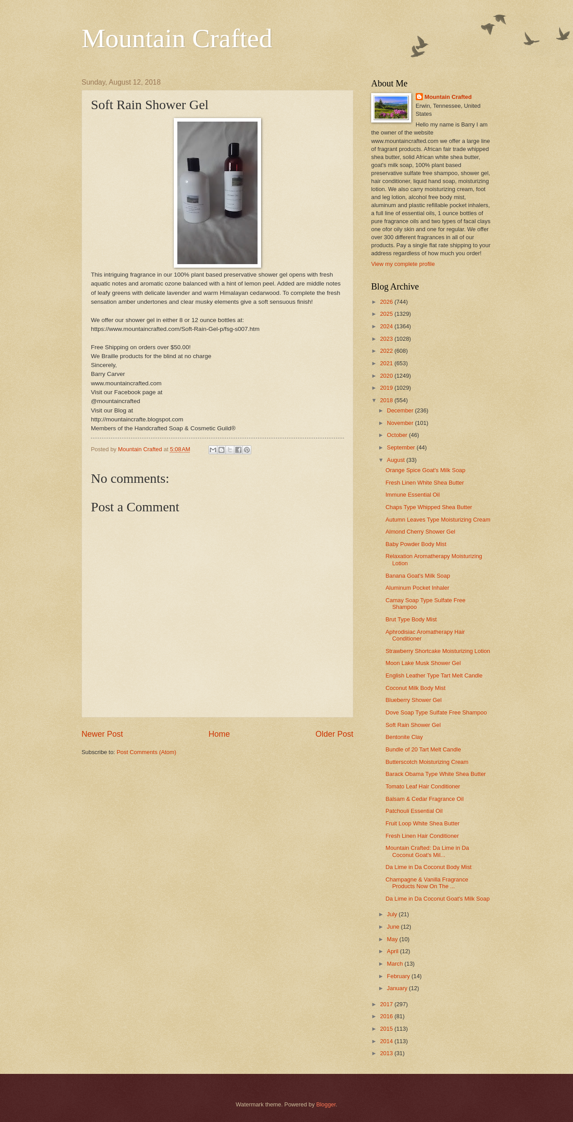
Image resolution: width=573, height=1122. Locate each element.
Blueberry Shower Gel (413, 700)
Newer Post (102, 734)
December (401, 410)
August (396, 460)
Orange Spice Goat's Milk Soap (425, 470)
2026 (387, 301)
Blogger (326, 1104)
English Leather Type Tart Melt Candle (434, 675)
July (392, 914)
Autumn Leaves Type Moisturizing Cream (437, 519)
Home (219, 734)
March (395, 963)
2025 (387, 313)
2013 (387, 1053)
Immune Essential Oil (412, 494)
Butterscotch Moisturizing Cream (426, 762)
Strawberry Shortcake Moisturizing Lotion (437, 651)
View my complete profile (403, 264)
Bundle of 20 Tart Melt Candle (423, 749)
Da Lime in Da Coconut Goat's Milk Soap (437, 898)
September (402, 447)
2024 (387, 326)
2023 (387, 338)
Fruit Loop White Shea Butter (422, 823)
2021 (387, 363)
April (393, 951)
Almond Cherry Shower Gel (420, 531)
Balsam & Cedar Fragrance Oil (424, 799)
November (401, 423)
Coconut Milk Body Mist (415, 688)
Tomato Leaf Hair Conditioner (422, 786)
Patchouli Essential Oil (413, 811)
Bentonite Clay (404, 737)
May (393, 939)
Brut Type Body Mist (411, 619)
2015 (387, 1028)
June (394, 926)
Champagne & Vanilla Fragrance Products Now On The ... (426, 882)
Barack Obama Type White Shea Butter (435, 774)
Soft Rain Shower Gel (413, 725)
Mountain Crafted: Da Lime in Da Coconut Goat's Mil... (427, 851)
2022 (387, 350)
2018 (387, 400)
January (398, 988)
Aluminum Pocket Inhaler (417, 587)
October (398, 435)
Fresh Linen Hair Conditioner (422, 835)
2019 (387, 387)
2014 (387, 1041)
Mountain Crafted (177, 38)
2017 (387, 1004)
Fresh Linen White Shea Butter (424, 482)
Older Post (334, 734)
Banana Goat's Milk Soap (417, 575)
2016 (387, 1016)
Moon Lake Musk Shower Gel (423, 663)
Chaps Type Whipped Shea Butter (428, 507)
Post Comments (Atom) (146, 752)
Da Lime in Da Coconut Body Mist (428, 867)
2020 (387, 375)
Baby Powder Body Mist (415, 544)
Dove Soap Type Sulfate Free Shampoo (436, 712)
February (399, 976)
